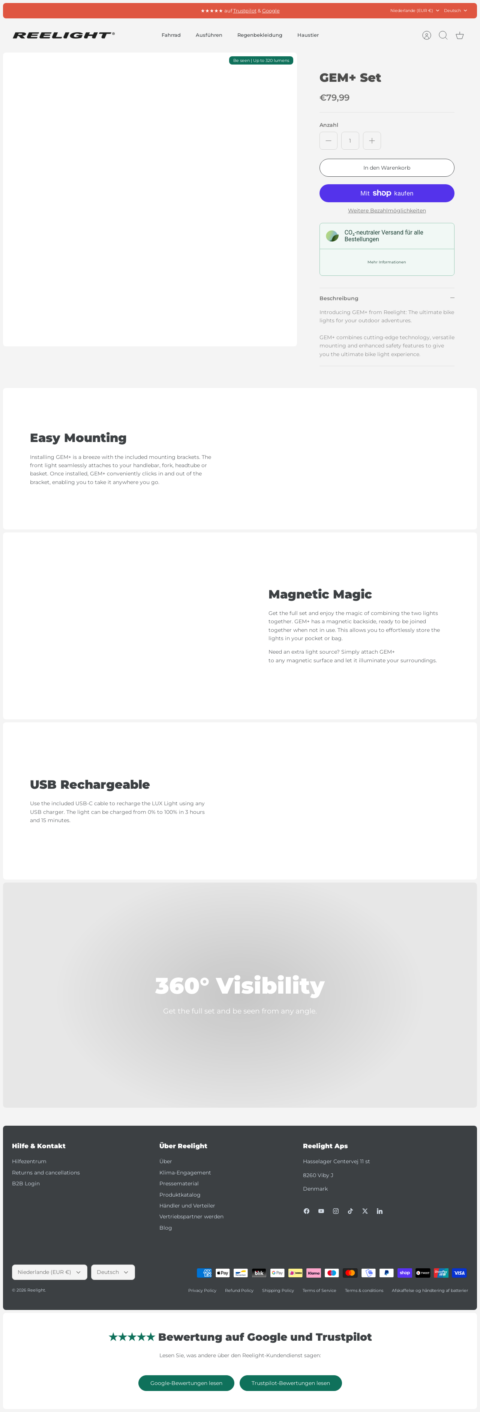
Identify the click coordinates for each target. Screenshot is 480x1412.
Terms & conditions (364, 1290)
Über (165, 1161)
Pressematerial (179, 1183)
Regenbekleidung (259, 35)
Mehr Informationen (387, 262)
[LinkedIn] (379, 1211)
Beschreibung (339, 298)
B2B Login (26, 1183)
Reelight (36, 1290)
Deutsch (456, 11)
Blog (165, 1227)
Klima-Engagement (185, 1172)
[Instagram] (335, 1211)
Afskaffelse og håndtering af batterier (430, 1290)
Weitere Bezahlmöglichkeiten (387, 211)
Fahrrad (171, 35)
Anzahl (329, 125)
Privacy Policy (202, 1290)
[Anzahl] (350, 141)
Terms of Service (319, 1290)
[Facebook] (306, 1211)
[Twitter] (365, 1211)
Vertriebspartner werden (191, 1216)
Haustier (308, 35)
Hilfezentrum (29, 1161)
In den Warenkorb (386, 167)
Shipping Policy (278, 1290)
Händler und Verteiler (187, 1205)
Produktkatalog (180, 1194)
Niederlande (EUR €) (415, 11)
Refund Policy (239, 1290)
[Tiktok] (350, 1211)
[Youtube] (321, 1211)
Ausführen (209, 35)
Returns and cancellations (46, 1172)
